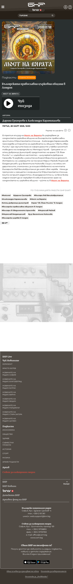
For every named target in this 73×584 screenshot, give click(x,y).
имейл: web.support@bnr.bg (36, 516)
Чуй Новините (10, 360)
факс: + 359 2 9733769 (36, 532)
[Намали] (69, 130)
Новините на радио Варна (9, 393)
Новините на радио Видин (9, 400)
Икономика (8, 430)
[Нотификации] (66, 7)
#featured (6, 195)
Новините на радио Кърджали (11, 406)
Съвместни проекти (8, 444)
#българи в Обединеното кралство (18, 210)
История (6, 449)
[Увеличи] (65, 130)
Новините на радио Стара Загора (12, 413)
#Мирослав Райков (46, 210)
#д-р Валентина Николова (40, 214)
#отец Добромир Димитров (15, 203)
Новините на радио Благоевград (12, 380)
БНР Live (7, 356)
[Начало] (36, 5)
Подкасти (9, 77)
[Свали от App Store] (29, 562)
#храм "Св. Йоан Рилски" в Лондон (47, 203)
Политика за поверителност (53, 571)
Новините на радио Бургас (9, 387)
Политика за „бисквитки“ (36, 577)
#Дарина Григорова (22, 195)
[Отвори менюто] (3, 7)
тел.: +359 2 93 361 (36, 513)
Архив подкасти (10, 462)
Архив (5, 467)
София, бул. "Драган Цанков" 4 (36, 511)
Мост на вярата (11, 94)
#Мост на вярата (38, 199)
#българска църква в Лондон (15, 218)
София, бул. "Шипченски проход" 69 (36, 526)
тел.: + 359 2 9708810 (36, 529)
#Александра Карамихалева (14, 199)
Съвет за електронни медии (18, 472)
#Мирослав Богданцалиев (13, 214)
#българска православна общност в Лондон (22, 207)
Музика (6, 458)
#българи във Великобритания (48, 195)
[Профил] (70, 7)
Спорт (5, 453)
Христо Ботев (9, 368)
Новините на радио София (9, 373)
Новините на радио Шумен (9, 420)
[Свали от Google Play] (43, 562)
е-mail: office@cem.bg (36, 535)
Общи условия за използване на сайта (23, 571)
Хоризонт (7, 364)
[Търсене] (52, 15)
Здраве (5, 438)
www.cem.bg (36, 538)
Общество (7, 434)
